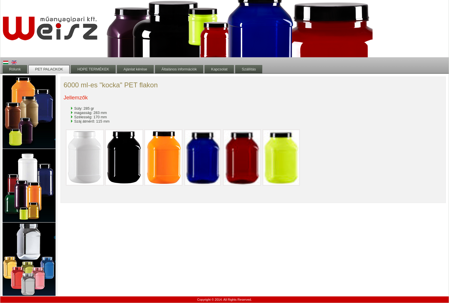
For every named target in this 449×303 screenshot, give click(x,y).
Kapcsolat (219, 69)
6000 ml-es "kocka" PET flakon (111, 85)
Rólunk (15, 69)
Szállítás (249, 69)
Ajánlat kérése (135, 69)
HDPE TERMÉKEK (93, 69)
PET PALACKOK (49, 69)
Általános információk (179, 69)
